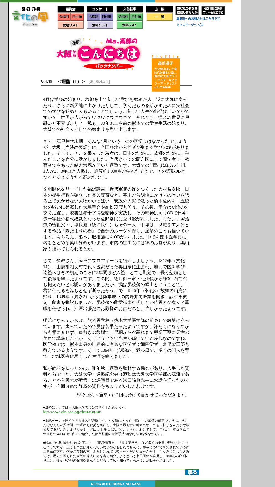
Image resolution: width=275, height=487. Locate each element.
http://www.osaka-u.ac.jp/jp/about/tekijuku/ (72, 412)
